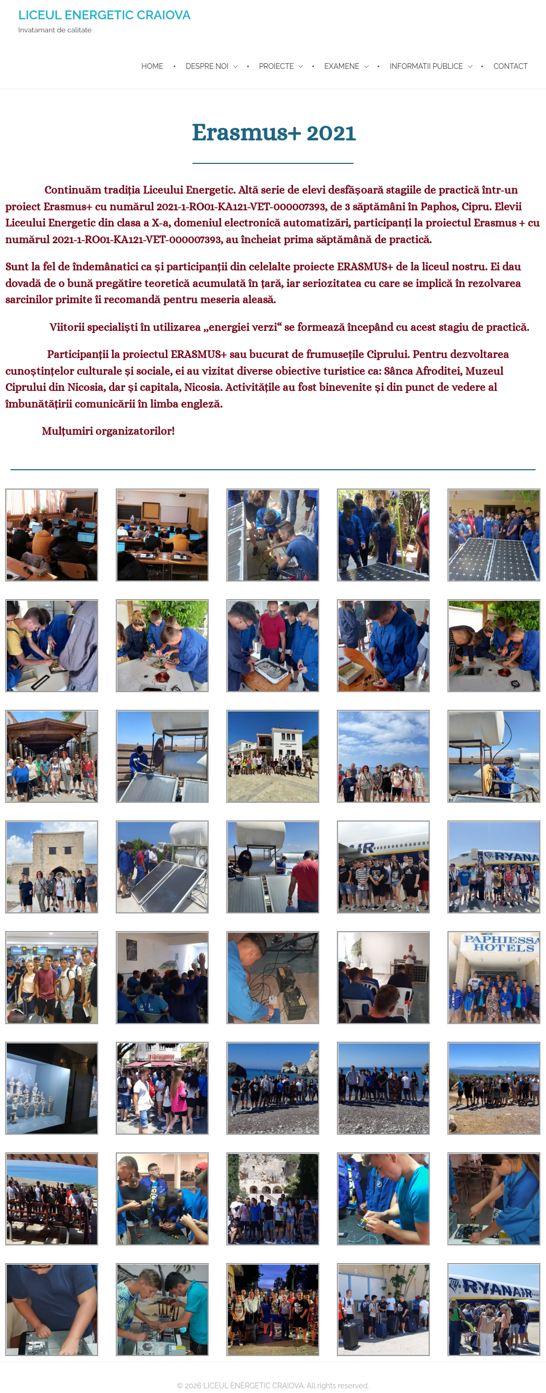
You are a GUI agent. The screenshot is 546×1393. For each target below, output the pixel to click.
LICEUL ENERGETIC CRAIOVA (104, 14)
